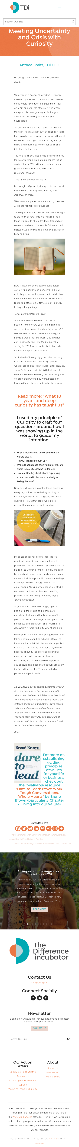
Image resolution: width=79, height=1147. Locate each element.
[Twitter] (24, 828)
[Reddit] (30, 828)
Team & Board (52, 1077)
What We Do (52, 1072)
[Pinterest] (42, 828)
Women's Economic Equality (22, 1089)
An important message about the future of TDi (39, 875)
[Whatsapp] (49, 828)
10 (51, 924)
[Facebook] (18, 828)
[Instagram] (55, 828)
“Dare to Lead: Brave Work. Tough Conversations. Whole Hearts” (39, 793)
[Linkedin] (36, 828)
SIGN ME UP (39, 1028)
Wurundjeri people (22, 1117)
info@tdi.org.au (39, 982)
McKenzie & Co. (54, 1139)
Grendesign (39, 1143)
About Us (53, 1068)
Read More (39, 911)
